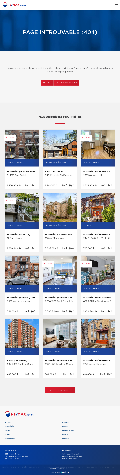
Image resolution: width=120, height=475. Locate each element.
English (65, 438)
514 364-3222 (71, 458)
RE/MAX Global (68, 430)
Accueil (47, 83)
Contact (66, 434)
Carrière (66, 422)
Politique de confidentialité (88, 467)
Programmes (10, 438)
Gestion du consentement (60, 468)
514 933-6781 (13, 458)
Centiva (65, 472)
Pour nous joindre (66, 83)
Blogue (65, 426)
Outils (7, 434)
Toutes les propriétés (60, 390)
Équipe (7, 430)
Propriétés (9, 426)
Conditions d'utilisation (108, 467)
